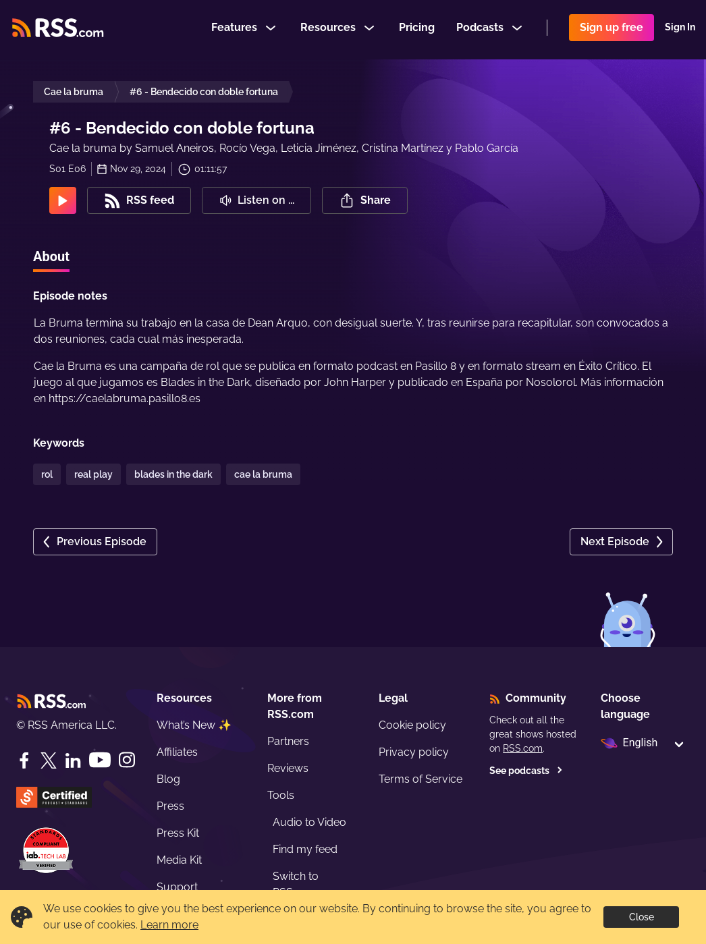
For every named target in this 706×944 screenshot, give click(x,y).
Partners (288, 741)
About (51, 256)
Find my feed (305, 849)
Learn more (169, 924)
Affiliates (177, 752)
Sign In (680, 29)
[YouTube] (100, 760)
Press (170, 806)
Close (641, 917)
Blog (168, 779)
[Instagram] (127, 760)
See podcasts (526, 770)
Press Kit (178, 833)
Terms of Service (420, 779)
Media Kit (179, 860)
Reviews (287, 768)
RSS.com (523, 748)
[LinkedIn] (73, 760)
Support (177, 887)
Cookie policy (412, 725)
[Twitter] (48, 760)
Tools (280, 795)
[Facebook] (24, 760)
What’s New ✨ (194, 725)
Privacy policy (414, 752)
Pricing (417, 29)
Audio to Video (309, 822)
